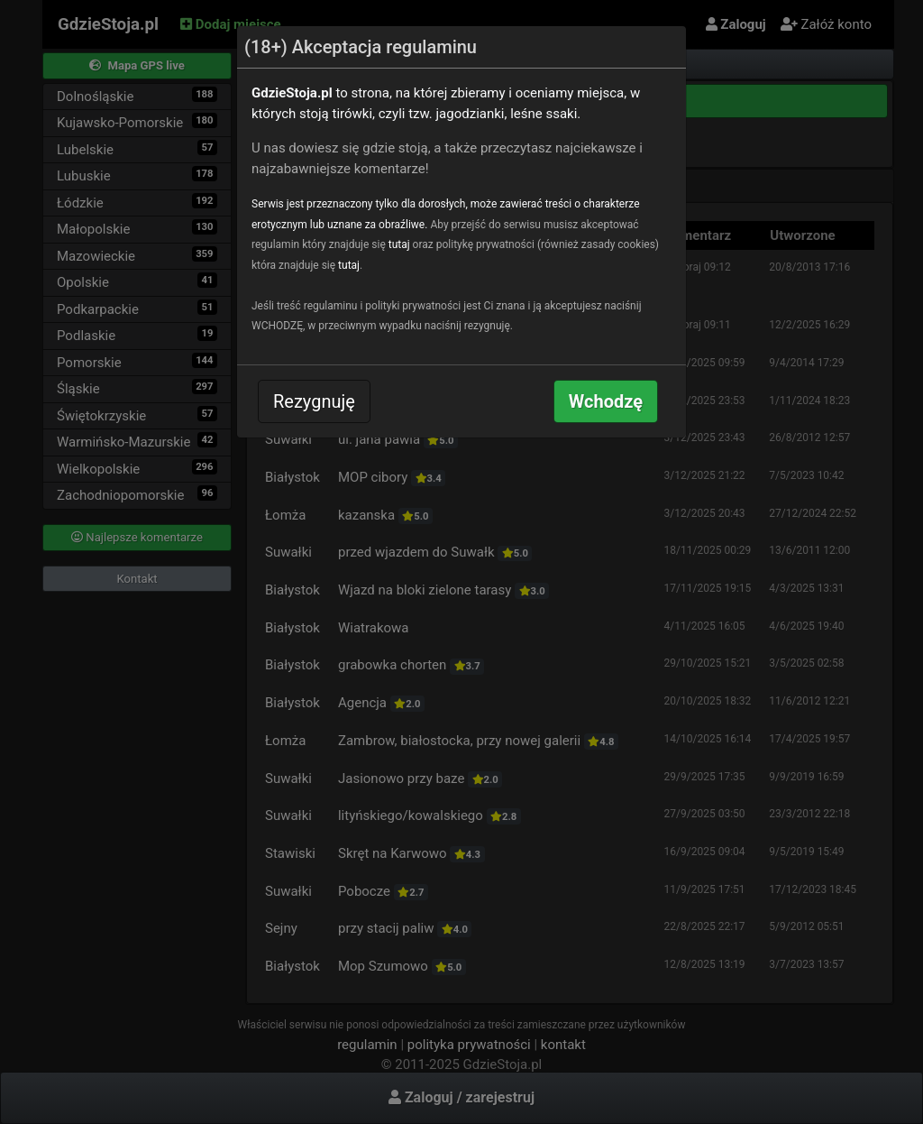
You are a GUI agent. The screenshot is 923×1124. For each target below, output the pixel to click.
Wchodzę (606, 401)
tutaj (399, 244)
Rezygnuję (314, 401)
